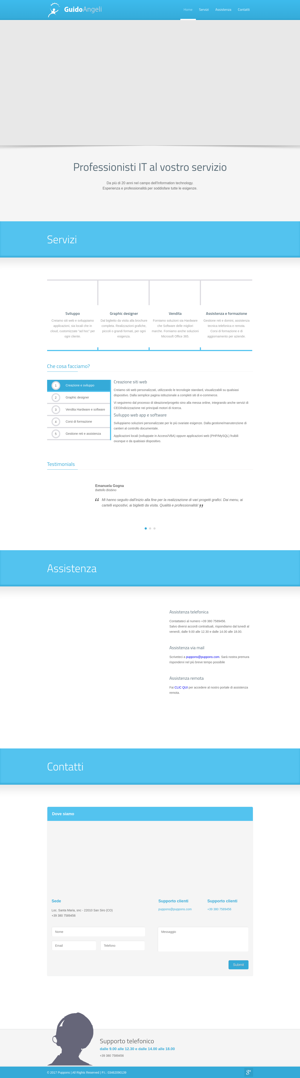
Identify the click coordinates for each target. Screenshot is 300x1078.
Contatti (244, 9)
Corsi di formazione (71, 421)
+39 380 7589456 (219, 909)
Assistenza (223, 9)
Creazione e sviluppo (72, 385)
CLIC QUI (181, 687)
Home (188, 9)
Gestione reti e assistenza (76, 433)
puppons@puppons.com (202, 657)
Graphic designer (70, 397)
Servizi (204, 9)
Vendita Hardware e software (78, 409)
